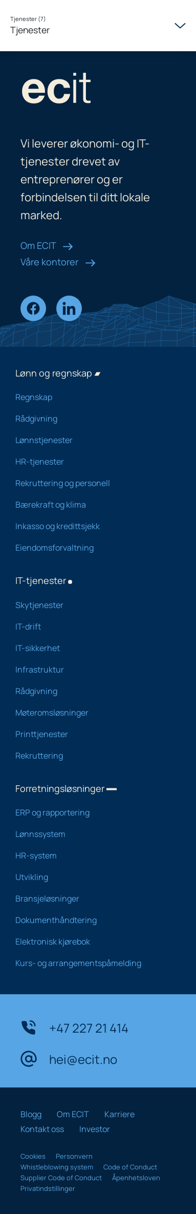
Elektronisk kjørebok (90, 941)
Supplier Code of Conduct (61, 1177)
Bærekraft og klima (90, 504)
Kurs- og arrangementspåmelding (90, 963)
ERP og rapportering (90, 812)
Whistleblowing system (56, 1166)
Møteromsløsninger (90, 712)
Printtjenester (90, 734)
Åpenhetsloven (136, 1177)
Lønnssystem (90, 834)
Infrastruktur (90, 669)
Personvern (74, 1156)
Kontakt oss (42, 1129)
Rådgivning (90, 418)
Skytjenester (90, 605)
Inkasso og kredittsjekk (90, 526)
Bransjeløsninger (90, 898)
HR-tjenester (90, 461)
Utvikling (90, 877)
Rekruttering (90, 755)
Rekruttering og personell (90, 483)
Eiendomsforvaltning (90, 547)
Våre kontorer (58, 262)
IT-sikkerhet (90, 648)
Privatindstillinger (47, 1188)
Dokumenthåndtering (90, 920)
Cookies (33, 1156)
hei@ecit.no (68, 1059)
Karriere (119, 1114)
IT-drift (90, 626)
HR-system (90, 855)
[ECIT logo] (98, 90)
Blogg (30, 1114)
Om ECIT (46, 245)
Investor (94, 1129)
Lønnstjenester (90, 440)
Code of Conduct (130, 1166)
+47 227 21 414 (74, 1027)
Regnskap (90, 397)
